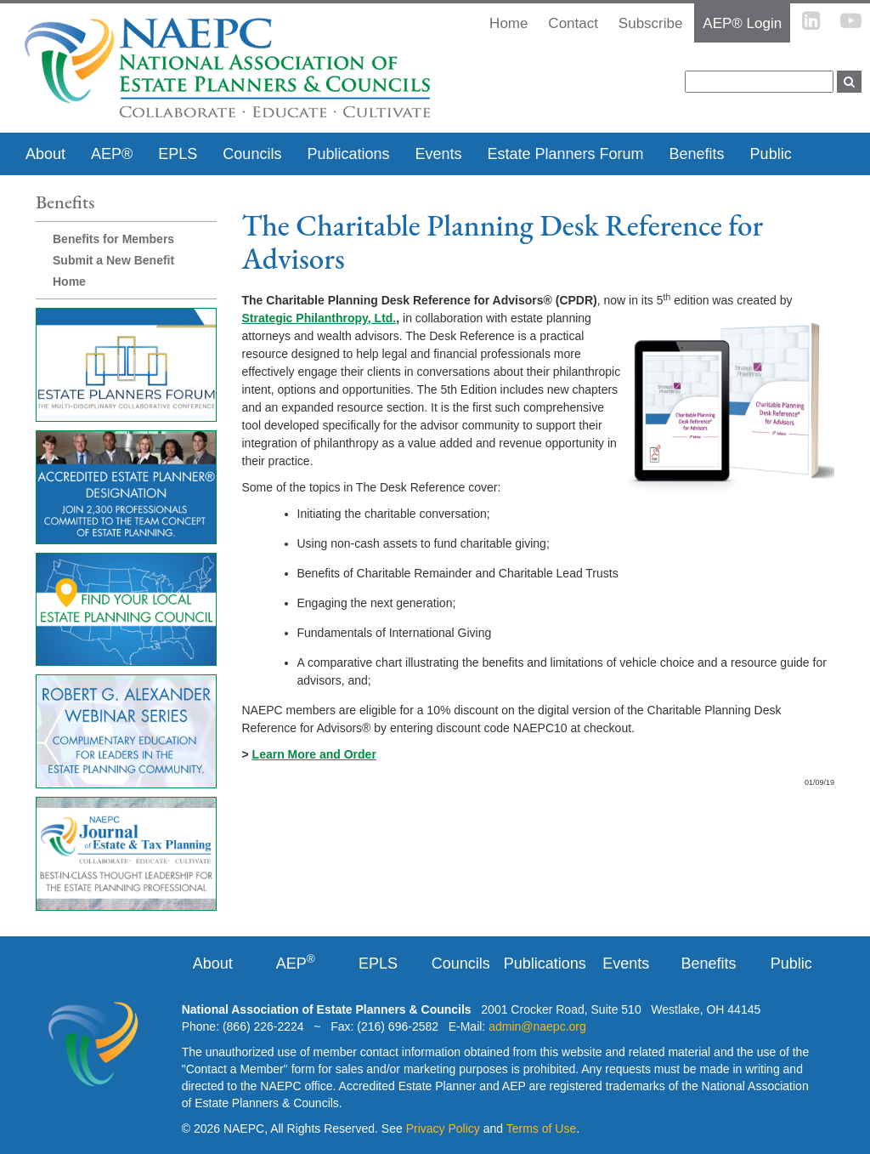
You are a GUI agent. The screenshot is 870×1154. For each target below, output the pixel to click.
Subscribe (651, 23)
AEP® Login (742, 23)
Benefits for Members (113, 239)
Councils (252, 153)
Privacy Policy (443, 1128)
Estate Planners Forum (565, 153)
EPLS (177, 153)
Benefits (697, 153)
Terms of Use (541, 1128)
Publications (348, 153)
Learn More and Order (314, 754)
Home (69, 281)
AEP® (112, 153)
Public (771, 153)
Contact (573, 23)
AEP (295, 962)
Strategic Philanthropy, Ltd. (319, 318)
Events (438, 153)
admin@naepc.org (537, 1026)
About (45, 153)
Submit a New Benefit (113, 260)
